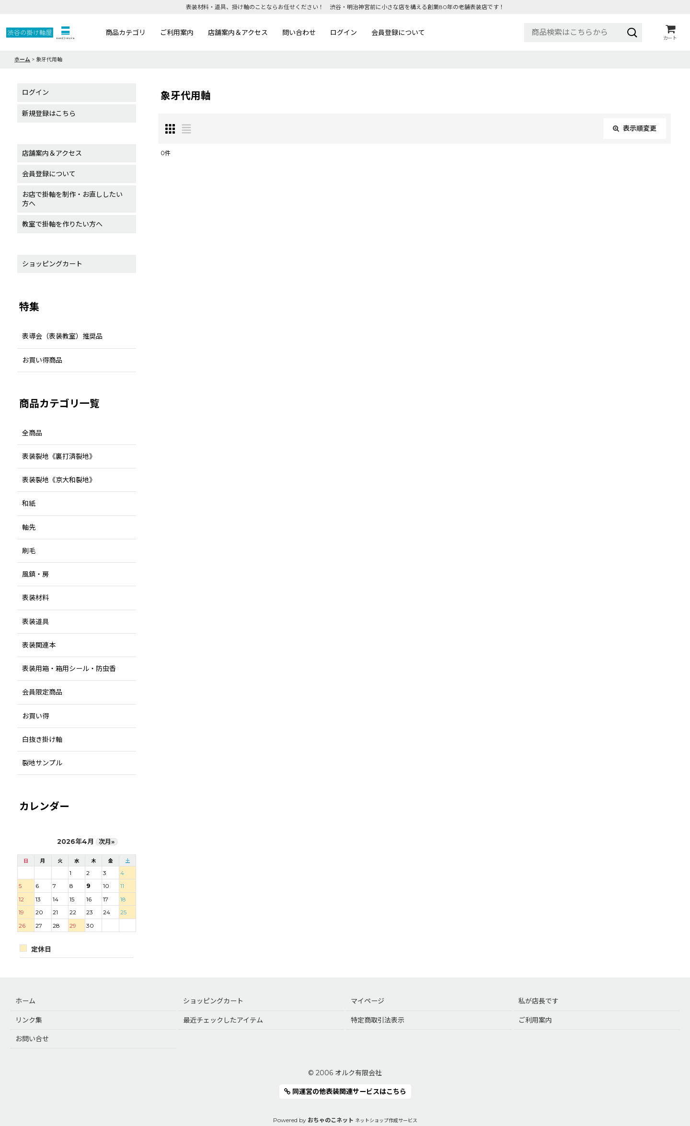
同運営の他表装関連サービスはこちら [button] (345, 1091)
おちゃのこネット (331, 1120)
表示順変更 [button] (634, 128)
